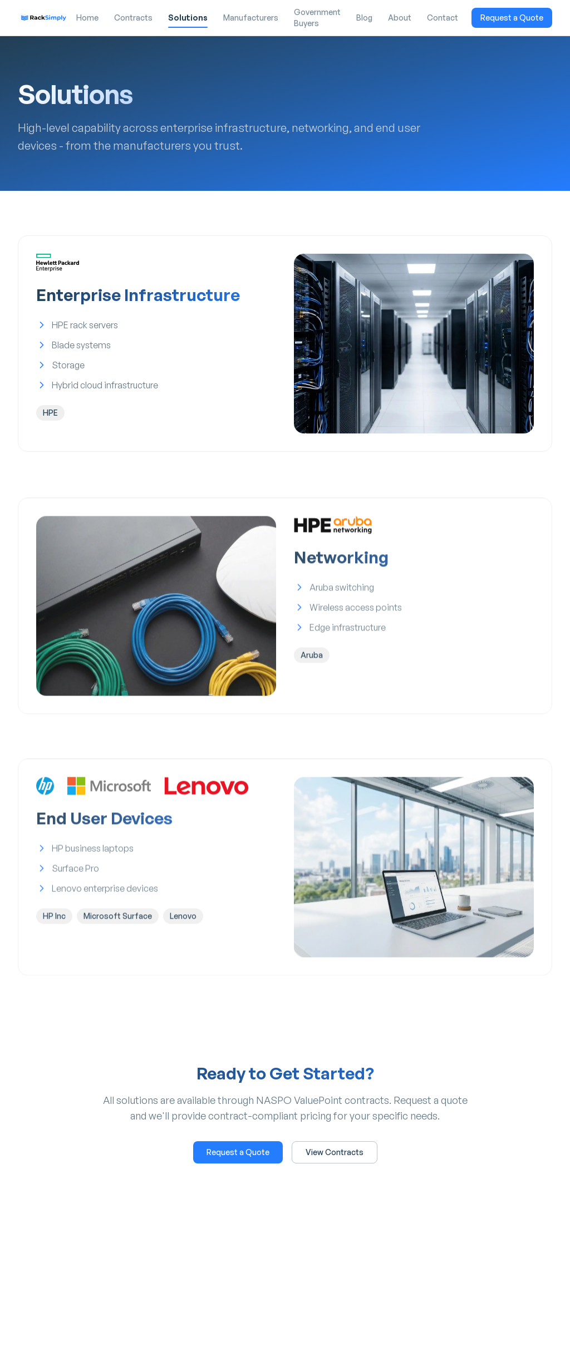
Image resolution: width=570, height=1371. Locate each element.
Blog (364, 17)
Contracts (133, 17)
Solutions (188, 20)
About (399, 17)
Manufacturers (250, 17)
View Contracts (334, 1152)
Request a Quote (511, 17)
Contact (442, 17)
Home (87, 17)
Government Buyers (317, 17)
